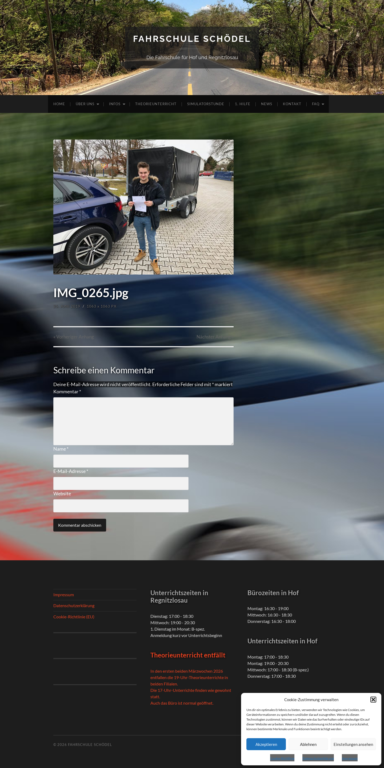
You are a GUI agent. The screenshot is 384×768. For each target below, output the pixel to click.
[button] (373, 699)
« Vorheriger (73, 337)
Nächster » (215, 337)
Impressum (350, 758)
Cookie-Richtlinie (282, 758)
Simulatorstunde (205, 104)
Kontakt (292, 104)
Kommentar (67, 391)
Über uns (85, 104)
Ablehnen (308, 744)
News (266, 104)
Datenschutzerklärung (318, 758)
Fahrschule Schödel (192, 39)
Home (59, 104)
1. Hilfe (242, 104)
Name (61, 449)
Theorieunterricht (156, 104)
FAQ (315, 104)
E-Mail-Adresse (70, 471)
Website (62, 493)
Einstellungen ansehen (353, 744)
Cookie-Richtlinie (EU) (73, 616)
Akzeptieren (266, 744)
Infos (115, 104)
